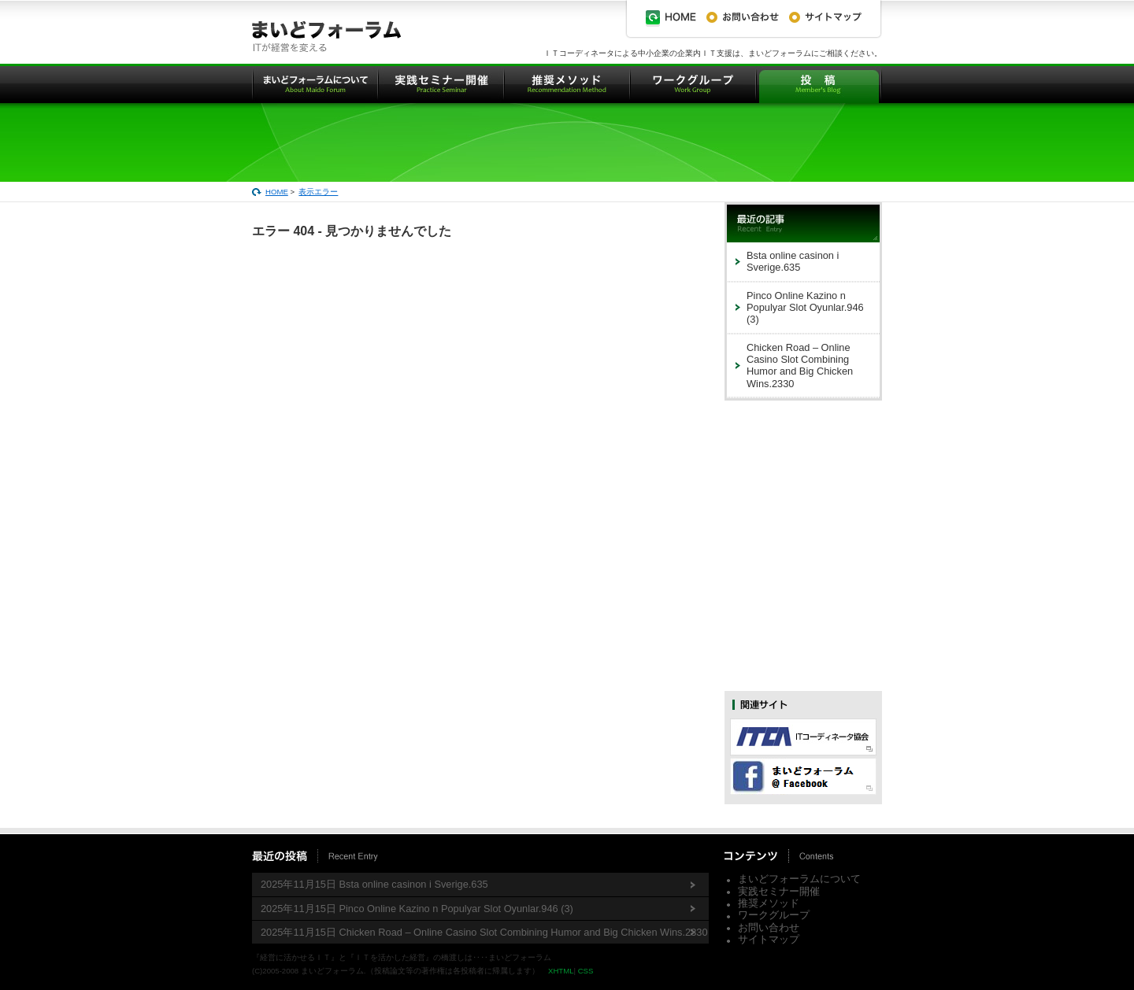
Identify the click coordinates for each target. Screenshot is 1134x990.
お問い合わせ (768, 927)
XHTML (561, 970)
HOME (276, 191)
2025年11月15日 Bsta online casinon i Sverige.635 (374, 884)
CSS (586, 970)
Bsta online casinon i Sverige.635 (793, 261)
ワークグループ (774, 915)
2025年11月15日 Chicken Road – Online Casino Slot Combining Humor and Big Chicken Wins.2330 (484, 932)
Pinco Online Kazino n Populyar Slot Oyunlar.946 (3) (805, 308)
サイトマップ (768, 939)
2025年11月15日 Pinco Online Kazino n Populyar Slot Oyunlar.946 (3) (417, 908)
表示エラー (318, 191)
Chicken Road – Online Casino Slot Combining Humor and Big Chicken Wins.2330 (800, 366)
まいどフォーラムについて (799, 879)
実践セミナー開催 (779, 891)
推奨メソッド (768, 903)
